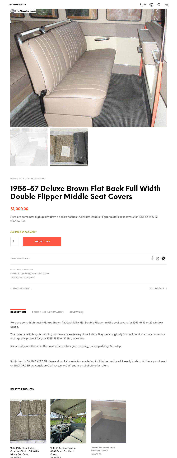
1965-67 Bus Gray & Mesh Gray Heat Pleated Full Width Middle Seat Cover (24, 451)
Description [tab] (18, 312)
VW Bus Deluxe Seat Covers (32, 179)
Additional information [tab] (48, 312)
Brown (19, 277)
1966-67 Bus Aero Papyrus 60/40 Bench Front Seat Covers (63, 449)
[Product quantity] (14, 241)
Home (13, 179)
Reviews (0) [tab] (76, 312)
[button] (143, 4)
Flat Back (29, 277)
